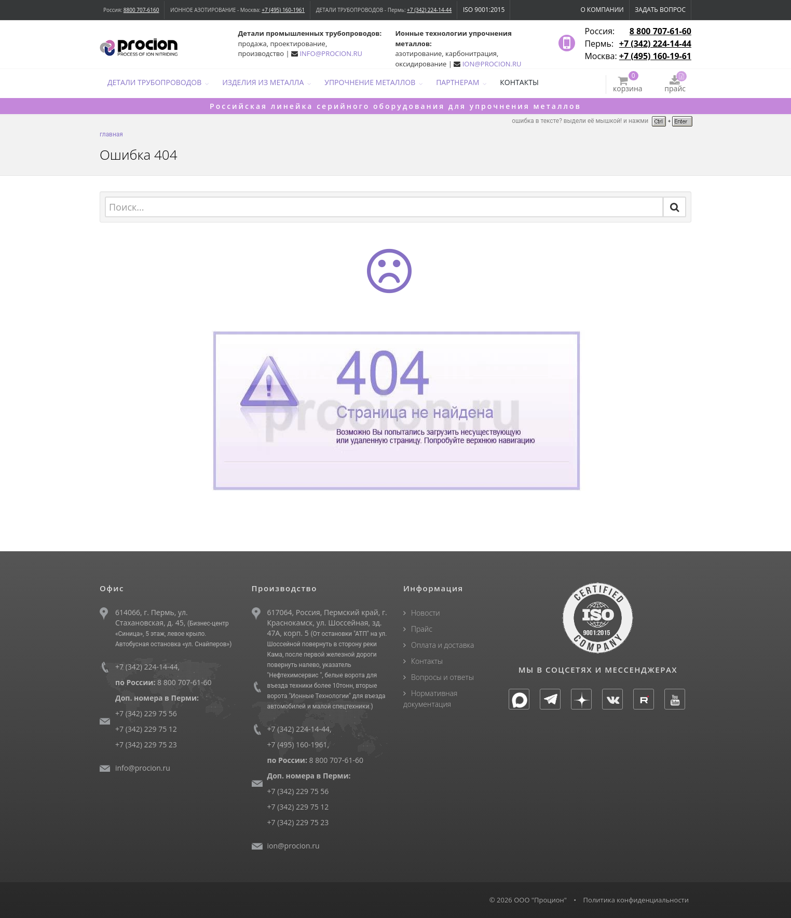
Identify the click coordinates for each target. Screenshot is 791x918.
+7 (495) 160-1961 (283, 9)
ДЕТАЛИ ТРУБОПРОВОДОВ (154, 82)
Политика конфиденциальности (636, 900)
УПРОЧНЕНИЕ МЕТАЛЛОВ (369, 82)
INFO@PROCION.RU (330, 53)
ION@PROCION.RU (492, 63)
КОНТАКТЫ (519, 82)
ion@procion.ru (293, 846)
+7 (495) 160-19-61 (655, 56)
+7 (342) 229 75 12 (146, 729)
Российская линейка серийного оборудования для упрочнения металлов (395, 106)
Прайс (421, 629)
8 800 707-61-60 (660, 31)
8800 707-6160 (141, 9)
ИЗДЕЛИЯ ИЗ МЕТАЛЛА (263, 82)
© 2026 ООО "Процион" (528, 900)
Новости (425, 613)
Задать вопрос (660, 9)
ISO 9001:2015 (483, 9)
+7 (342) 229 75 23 (146, 744)
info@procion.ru (142, 768)
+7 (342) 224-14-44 (429, 9)
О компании (601, 9)
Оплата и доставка (442, 645)
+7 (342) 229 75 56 (146, 713)
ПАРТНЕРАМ (457, 82)
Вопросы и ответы (442, 677)
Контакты (427, 661)
